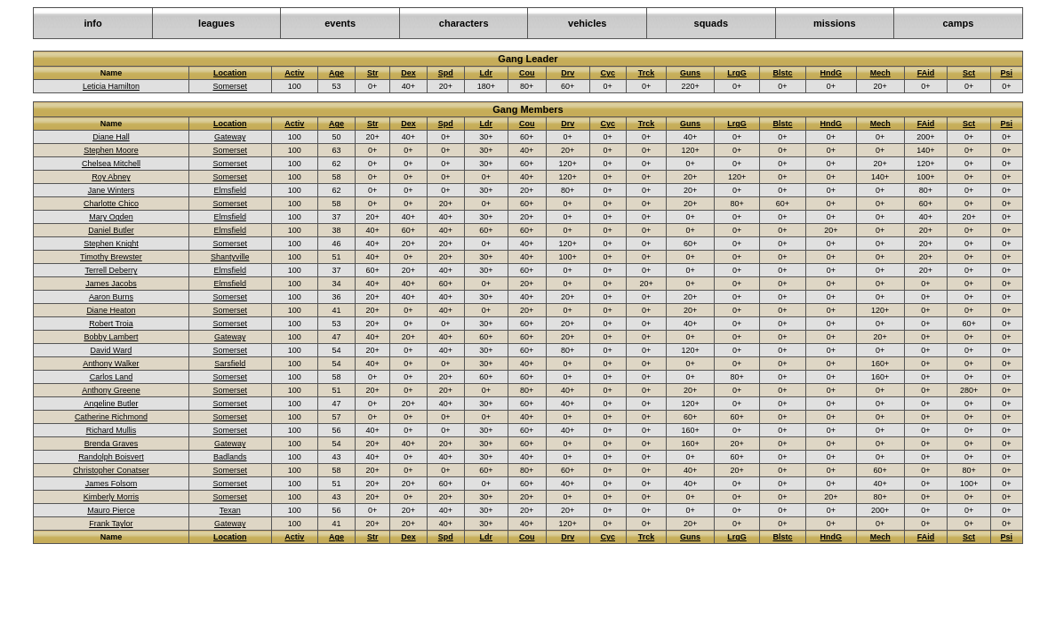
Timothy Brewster (111, 256)
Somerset (229, 86)
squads (711, 23)
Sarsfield (229, 363)
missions (834, 23)
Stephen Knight (111, 243)
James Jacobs (111, 283)
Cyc (607, 72)
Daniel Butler (111, 230)
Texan (230, 510)
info (92, 23)
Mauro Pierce (111, 510)
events (340, 23)
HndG (831, 72)
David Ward (111, 350)
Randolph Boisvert (111, 456)
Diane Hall (111, 136)
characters (464, 23)
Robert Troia (111, 323)
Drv (567, 72)
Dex (408, 72)
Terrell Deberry (110, 270)
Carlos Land (111, 376)
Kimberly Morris (112, 496)
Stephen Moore (111, 150)
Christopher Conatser (111, 470)
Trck (646, 72)
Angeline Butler (111, 403)
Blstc (782, 72)
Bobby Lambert (111, 336)
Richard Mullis (111, 430)
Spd (445, 72)
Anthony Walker (111, 363)
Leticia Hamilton (111, 86)
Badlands (230, 456)
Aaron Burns (111, 296)
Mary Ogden (111, 216)
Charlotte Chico (111, 203)
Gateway (230, 136)
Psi (1007, 72)
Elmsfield (229, 190)
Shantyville (230, 256)
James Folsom (111, 483)
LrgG (737, 72)
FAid (926, 72)
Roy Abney (111, 176)
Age (336, 72)
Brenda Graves (111, 443)
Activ (294, 72)
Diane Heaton (110, 310)
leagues (216, 23)
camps (957, 23)
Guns (690, 72)
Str (373, 72)
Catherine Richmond (111, 416)
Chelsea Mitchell (111, 163)
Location (230, 72)
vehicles (587, 23)
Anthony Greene (111, 390)
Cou (527, 72)
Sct (969, 72)
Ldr (486, 72)
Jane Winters (111, 190)
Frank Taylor (110, 523)
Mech (880, 72)
